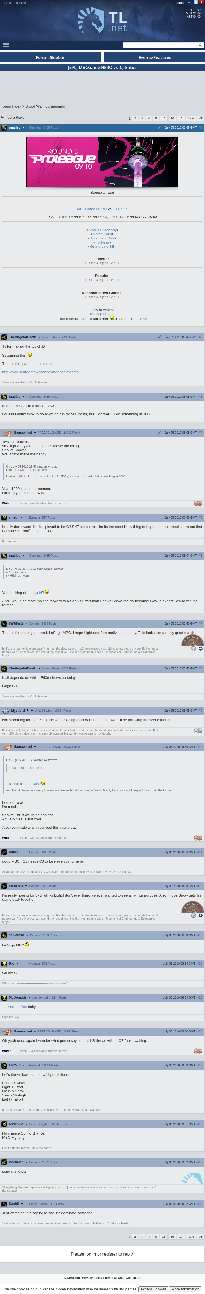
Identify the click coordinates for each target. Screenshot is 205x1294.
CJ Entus (119, 209)
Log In (7, 2)
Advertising (72, 1279)
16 (172, 118)
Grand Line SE (102, 246)
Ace (11, 1009)
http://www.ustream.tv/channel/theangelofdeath (40, 374)
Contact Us (133, 1279)
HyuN (37, 594)
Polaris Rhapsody (102, 230)
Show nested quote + (25, 770)
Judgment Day (102, 238)
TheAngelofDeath (102, 315)
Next (191, 118)
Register (21, 2)
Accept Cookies (153, 1289)
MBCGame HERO (92, 209)
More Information (185, 1289)
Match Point (102, 234)
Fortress (102, 242)
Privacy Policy (92, 1279)
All (201, 118)
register (109, 1256)
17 (181, 118)
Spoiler (102, 263)
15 (163, 118)
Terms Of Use (113, 1279)
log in (90, 1256)
